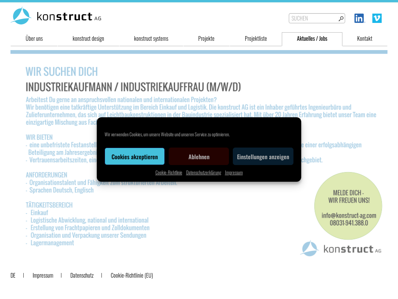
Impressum (234, 172)
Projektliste (256, 38)
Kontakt (364, 38)
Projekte (206, 38)
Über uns (34, 38)
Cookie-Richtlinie (168, 172)
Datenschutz (82, 275)
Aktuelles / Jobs (312, 38)
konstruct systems (151, 38)
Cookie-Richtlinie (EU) (132, 275)
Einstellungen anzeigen (263, 156)
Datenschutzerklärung (203, 172)
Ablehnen (199, 156)
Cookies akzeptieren (135, 156)
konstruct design (88, 38)
